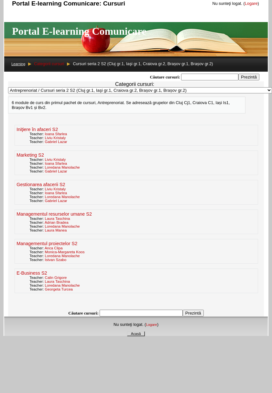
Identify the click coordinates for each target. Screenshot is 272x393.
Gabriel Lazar (56, 142)
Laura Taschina (57, 218)
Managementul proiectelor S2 (46, 243)
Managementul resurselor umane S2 (54, 214)
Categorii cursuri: (134, 84)
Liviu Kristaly (55, 138)
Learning (18, 64)
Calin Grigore (56, 278)
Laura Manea (56, 230)
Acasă (136, 334)
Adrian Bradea (57, 222)
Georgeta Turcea (59, 289)
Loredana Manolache (62, 167)
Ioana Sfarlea (56, 134)
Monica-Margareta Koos (65, 252)
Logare (251, 3)
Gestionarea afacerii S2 (40, 184)
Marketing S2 (30, 155)
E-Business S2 (31, 273)
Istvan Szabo (56, 260)
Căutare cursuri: (165, 77)
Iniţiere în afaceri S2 (37, 129)
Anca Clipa (54, 248)
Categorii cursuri (49, 63)
